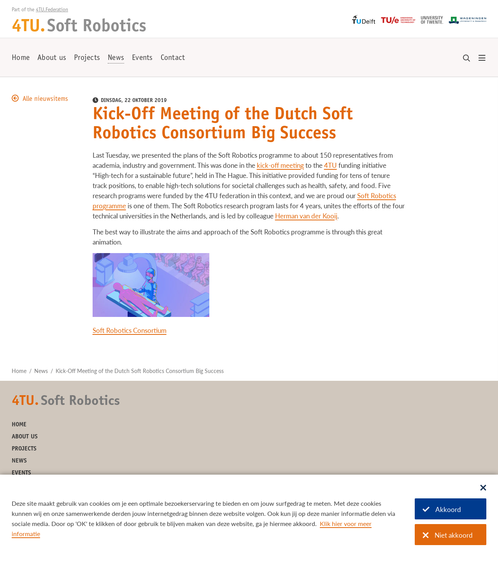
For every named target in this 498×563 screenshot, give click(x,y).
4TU (330, 165)
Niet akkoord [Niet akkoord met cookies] (448, 535)
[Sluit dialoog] (483, 488)
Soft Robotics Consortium (130, 330)
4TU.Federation (52, 10)
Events (142, 58)
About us (51, 58)
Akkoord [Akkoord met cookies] (442, 509)
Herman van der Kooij (306, 216)
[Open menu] (482, 58)
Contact (173, 58)
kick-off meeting (280, 165)
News (116, 58)
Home (21, 58)
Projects (87, 58)
